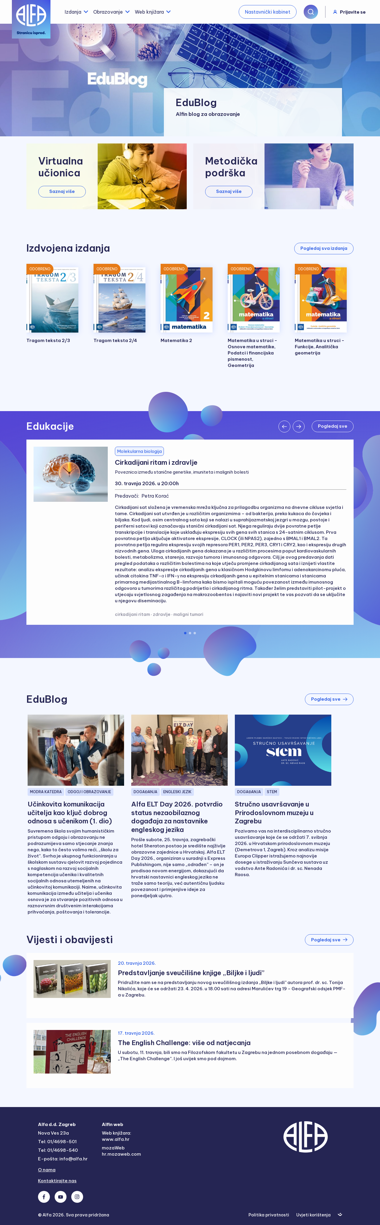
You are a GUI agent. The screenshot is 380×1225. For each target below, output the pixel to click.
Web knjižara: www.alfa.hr (116, 1136)
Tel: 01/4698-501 (57, 1141)
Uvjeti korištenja (313, 1215)
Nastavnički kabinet (267, 12)
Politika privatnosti (268, 1215)
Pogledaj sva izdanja (323, 248)
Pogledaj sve (332, 426)
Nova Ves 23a (53, 1133)
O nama (47, 1170)
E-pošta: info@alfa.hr (63, 1159)
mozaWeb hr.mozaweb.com (121, 1151)
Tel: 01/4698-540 (58, 1150)
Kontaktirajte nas (57, 1181)
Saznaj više (62, 191)
